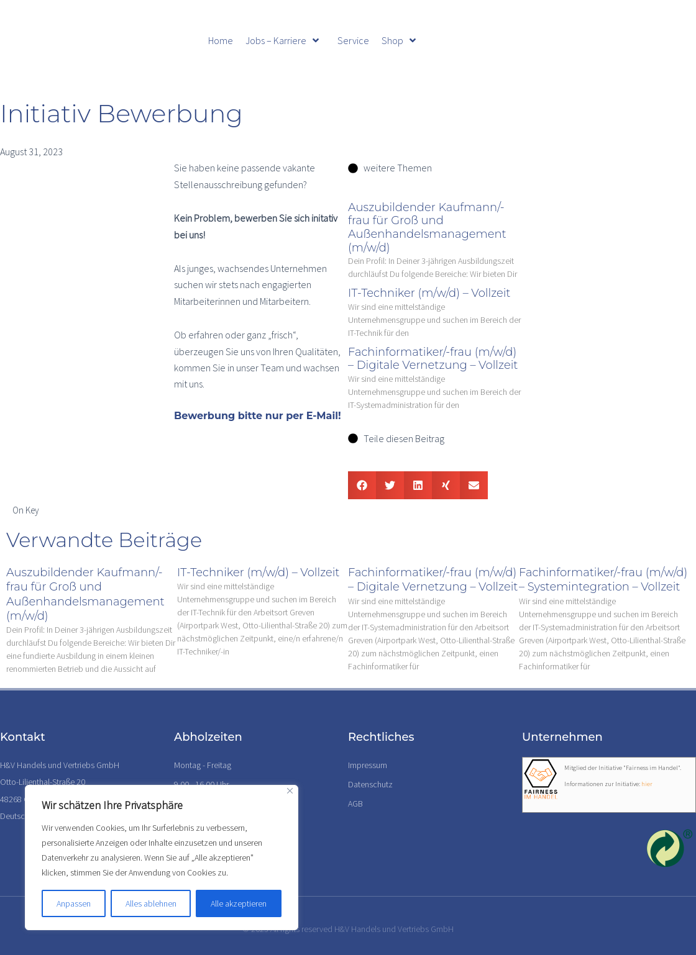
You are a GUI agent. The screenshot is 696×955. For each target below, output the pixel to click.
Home (220, 40)
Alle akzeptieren (239, 903)
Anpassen (74, 903)
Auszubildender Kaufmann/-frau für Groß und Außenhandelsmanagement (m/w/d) (427, 228)
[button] (362, 485)
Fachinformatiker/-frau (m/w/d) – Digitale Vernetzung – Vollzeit (433, 359)
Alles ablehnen (151, 903)
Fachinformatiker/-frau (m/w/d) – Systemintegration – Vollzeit (603, 580)
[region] (161, 857)
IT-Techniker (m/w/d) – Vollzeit (429, 293)
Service (353, 40)
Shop (399, 40)
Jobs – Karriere (282, 40)
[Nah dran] (290, 791)
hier (646, 784)
